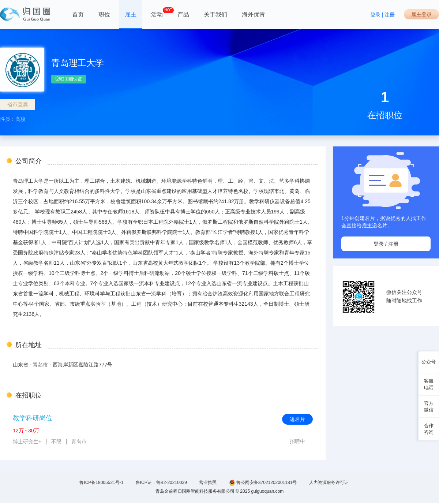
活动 (157, 12)
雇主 (130, 14)
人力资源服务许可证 (329, 482)
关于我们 (215, 14)
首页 (78, 14)
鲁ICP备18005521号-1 (101, 482)
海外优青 (253, 14)
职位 (104, 14)
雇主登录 (421, 14)
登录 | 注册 (382, 15)
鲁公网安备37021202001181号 (263, 483)
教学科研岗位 (32, 418)
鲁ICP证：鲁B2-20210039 (161, 482)
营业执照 (208, 482)
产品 (183, 14)
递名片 (297, 419)
